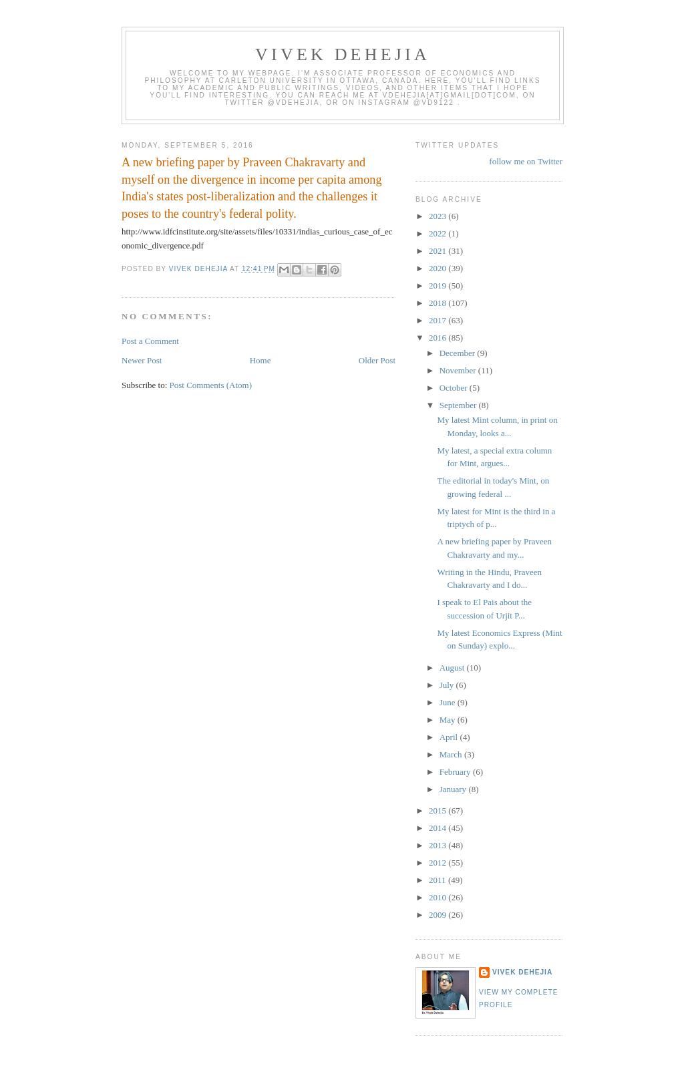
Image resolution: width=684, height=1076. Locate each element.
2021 (438, 251)
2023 (438, 216)
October (455, 388)
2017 (438, 320)
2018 (438, 303)
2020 (438, 268)
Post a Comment (150, 341)
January (454, 789)
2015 (438, 810)
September (459, 405)
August (453, 668)
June (449, 702)
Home (260, 360)
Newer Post (142, 360)
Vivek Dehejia (522, 972)
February (456, 772)
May (449, 720)
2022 (438, 233)
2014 (438, 828)
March (452, 754)
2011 (438, 880)
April (450, 737)
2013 (438, 845)
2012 (438, 863)
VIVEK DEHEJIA (342, 54)
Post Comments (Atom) (211, 385)
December (459, 353)
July (448, 685)
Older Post (377, 360)
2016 (438, 338)
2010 (438, 897)
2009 (438, 915)
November (459, 370)
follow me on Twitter (525, 161)
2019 (438, 286)
